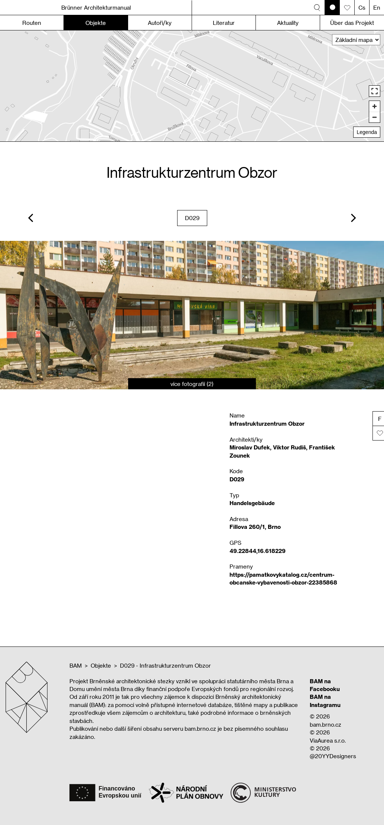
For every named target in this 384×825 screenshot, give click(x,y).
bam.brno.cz (325, 724)
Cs (361, 7)
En (376, 7)
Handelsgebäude (252, 503)
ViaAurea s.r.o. (328, 740)
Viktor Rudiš (289, 447)
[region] (192, 85)
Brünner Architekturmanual (96, 7)
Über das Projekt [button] (352, 22)
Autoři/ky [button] (160, 22)
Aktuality (288, 22)
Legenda (367, 132)
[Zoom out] (374, 117)
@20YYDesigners (333, 756)
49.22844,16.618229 (258, 550)
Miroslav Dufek (250, 447)
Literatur (224, 22)
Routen (31, 22)
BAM (75, 665)
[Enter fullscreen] (374, 91)
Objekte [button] (95, 22)
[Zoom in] (374, 106)
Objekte (101, 665)
